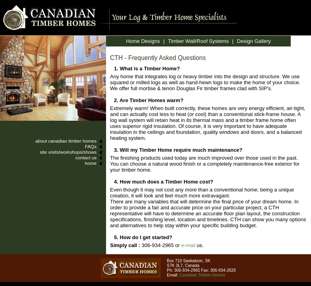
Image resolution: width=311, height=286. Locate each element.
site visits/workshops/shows (68, 152)
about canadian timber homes (66, 140)
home (91, 163)
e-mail (188, 245)
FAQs (91, 146)
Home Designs (143, 41)
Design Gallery (254, 41)
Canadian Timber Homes (202, 275)
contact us (86, 157)
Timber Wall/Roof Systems (198, 41)
